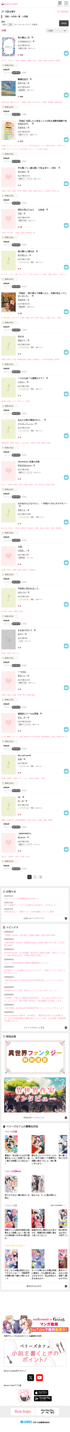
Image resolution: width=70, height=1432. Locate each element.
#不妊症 (4, 611)
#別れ (43, 778)
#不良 (19, 191)
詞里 (20, 213)
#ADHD (56, 359)
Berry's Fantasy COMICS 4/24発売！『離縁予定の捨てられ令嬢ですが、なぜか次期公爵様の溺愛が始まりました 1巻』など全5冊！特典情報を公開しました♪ (35, 1018)
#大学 (31, 274)
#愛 (32, 318)
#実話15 (23, 528)
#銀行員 (27, 737)
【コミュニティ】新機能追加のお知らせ (21, 898)
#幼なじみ (56, 191)
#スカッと (32, 149)
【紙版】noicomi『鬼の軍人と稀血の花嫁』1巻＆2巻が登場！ (30, 935)
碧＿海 (21, 801)
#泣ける (4, 528)
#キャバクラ (23, 274)
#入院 (14, 359)
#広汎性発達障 (47, 359)
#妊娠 (3, 191)
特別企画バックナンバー (34, 1117)
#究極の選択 (30, 695)
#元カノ (11, 60)
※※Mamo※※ (24, 41)
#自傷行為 (10, 820)
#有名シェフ (61, 146)
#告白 (17, 60)
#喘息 (29, 359)
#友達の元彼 (50, 485)
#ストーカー (23, 778)
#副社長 (51, 60)
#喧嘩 (50, 820)
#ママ (14, 401)
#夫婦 (3, 233)
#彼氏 (15, 778)
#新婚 (15, 611)
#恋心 (54, 318)
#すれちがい (36, 102)
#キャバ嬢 (13, 274)
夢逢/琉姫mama (24, 465)
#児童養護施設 (20, 820)
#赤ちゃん (37, 274)
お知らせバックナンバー (34, 918)
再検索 (64, 23)
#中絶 (44, 274)
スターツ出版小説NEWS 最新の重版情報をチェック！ (27, 963)
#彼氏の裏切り (50, 146)
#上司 (3, 737)
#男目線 (29, 233)
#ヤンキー (5, 274)
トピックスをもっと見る (34, 1027)
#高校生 (48, 191)
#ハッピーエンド (21, 146)
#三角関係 (31, 570)
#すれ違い (10, 233)
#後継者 (51, 102)
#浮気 (38, 443)
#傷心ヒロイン (15, 102)
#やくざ (65, 737)
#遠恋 (9, 695)
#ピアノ (4, 60)
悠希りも (21, 510)
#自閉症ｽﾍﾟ (37, 359)
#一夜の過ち (5, 318)
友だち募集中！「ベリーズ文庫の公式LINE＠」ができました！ (31, 905)
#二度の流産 (22, 149)
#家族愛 (58, 528)
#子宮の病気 (35, 737)
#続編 (24, 191)
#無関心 (23, 60)
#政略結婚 (58, 102)
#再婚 (3, 359)
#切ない (41, 191)
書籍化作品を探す (34, 1286)
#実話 (9, 570)
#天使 (17, 528)
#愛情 (24, 570)
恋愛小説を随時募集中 (57, 1205)
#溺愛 (3, 146)
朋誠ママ (21, 340)
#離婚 (29, 60)
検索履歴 (63, 11)
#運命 (12, 443)
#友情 (47, 528)
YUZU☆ (21, 382)
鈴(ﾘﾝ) (20, 634)
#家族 (14, 191)
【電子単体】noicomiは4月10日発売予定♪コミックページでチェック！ (34, 1008)
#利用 (31, 485)
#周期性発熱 (21, 359)
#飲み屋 (41, 485)
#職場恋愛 (5, 443)
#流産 (40, 60)
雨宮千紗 (21, 83)
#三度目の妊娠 (42, 149)
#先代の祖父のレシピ (36, 146)
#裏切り (11, 857)
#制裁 (45, 60)
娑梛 (20, 759)
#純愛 (44, 102)
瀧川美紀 (21, 172)
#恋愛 (3, 570)
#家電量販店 (45, 737)
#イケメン (10, 146)
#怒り (35, 60)
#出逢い (37, 778)
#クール (15, 737)
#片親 (29, 820)
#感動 (48, 318)
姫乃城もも (22, 255)
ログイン (60, 6)
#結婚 (22, 318)
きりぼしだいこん (25, 424)
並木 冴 (21, 717)
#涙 (34, 233)
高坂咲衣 (21, 127)
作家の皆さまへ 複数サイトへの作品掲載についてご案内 (29, 912)
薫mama (21, 837)
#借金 (53, 737)
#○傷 (35, 485)
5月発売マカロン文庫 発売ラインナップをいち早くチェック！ (31, 990)
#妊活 (10, 611)
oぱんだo (22, 592)
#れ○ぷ (4, 485)
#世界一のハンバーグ (9, 149)
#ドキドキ (15, 318)
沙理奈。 (21, 550)
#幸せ (28, 857)
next (40, 877)
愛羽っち (21, 676)
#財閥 (57, 60)
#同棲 (33, 443)
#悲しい (63, 274)
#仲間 (30, 191)
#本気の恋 (5, 102)
